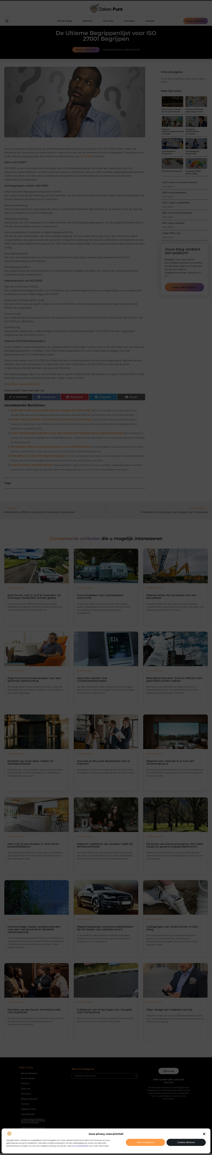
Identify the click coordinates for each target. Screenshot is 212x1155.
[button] (204, 1134)
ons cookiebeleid (80, 1146)
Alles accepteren (145, 1142)
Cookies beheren (186, 1142)
